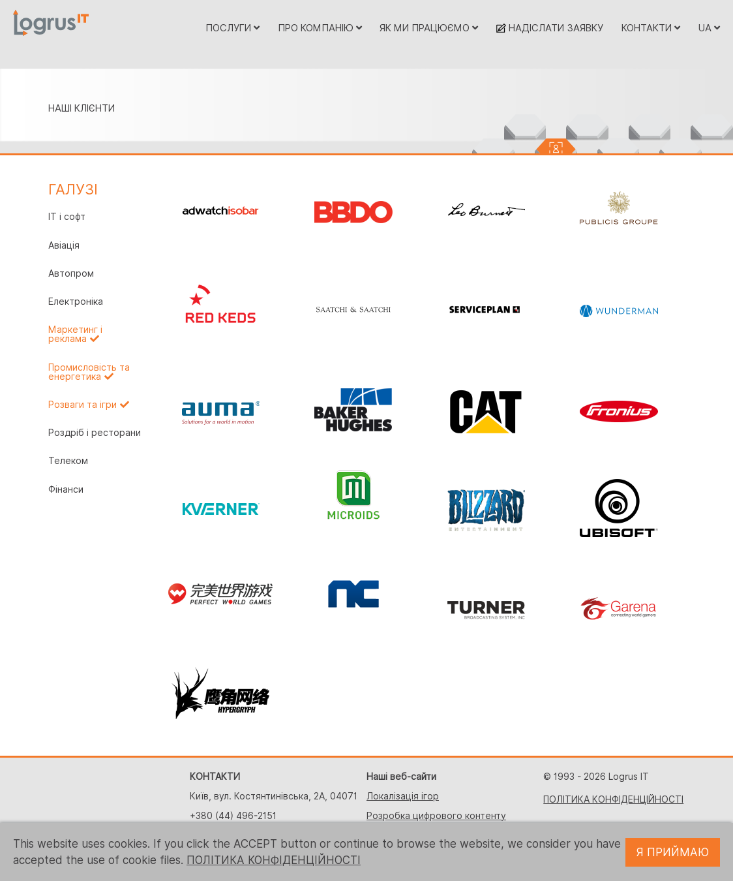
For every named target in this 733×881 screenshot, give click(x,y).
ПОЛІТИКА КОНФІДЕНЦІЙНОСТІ (613, 799)
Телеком (68, 461)
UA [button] (709, 27)
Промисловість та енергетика (89, 372)
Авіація (64, 245)
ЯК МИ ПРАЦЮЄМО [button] (429, 27)
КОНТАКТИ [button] (650, 27)
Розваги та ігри (82, 404)
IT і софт (66, 216)
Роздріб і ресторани (94, 432)
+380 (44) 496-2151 (233, 816)
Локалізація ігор (402, 796)
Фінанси (65, 489)
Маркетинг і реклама (75, 334)
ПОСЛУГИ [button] (232, 27)
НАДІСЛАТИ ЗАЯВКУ (549, 27)
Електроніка (75, 301)
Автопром (71, 273)
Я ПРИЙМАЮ (672, 852)
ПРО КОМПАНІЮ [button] (320, 27)
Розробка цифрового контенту (436, 816)
